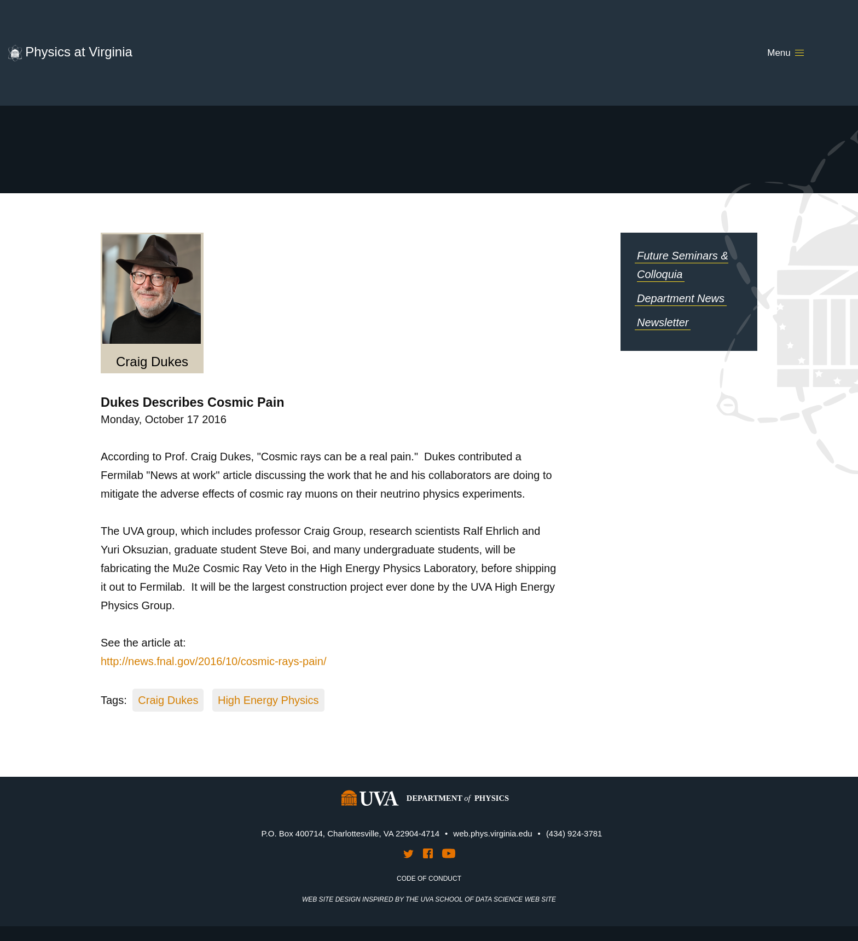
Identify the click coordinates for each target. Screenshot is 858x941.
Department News (680, 298)
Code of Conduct (429, 878)
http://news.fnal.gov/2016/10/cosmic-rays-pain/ (213, 661)
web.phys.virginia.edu (492, 833)
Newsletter (662, 322)
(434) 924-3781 (574, 833)
